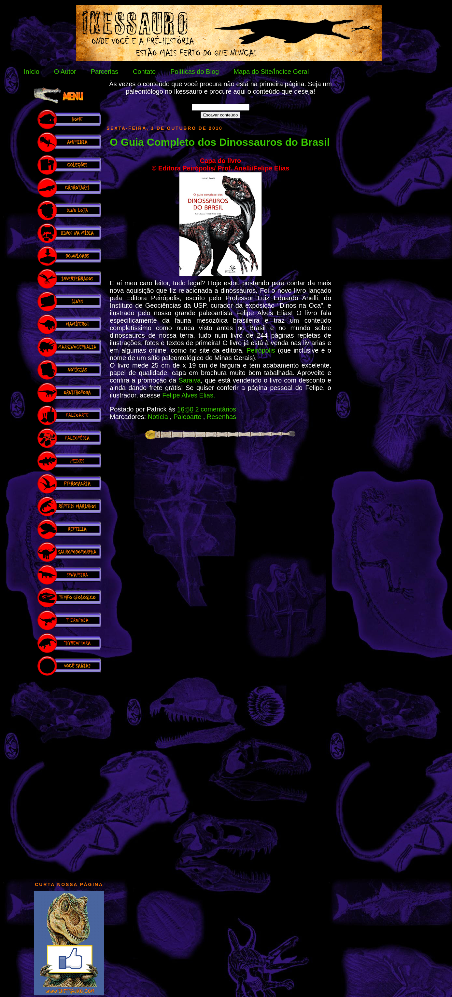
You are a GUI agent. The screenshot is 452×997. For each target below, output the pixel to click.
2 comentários (215, 409)
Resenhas (221, 416)
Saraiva (189, 380)
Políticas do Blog (194, 71)
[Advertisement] (69, 775)
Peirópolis (262, 350)
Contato (144, 71)
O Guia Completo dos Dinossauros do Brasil (220, 142)
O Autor (65, 71)
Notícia (159, 416)
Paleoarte (188, 416)
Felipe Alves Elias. (188, 395)
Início (31, 71)
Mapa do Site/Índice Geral (271, 71)
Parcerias (104, 71)
